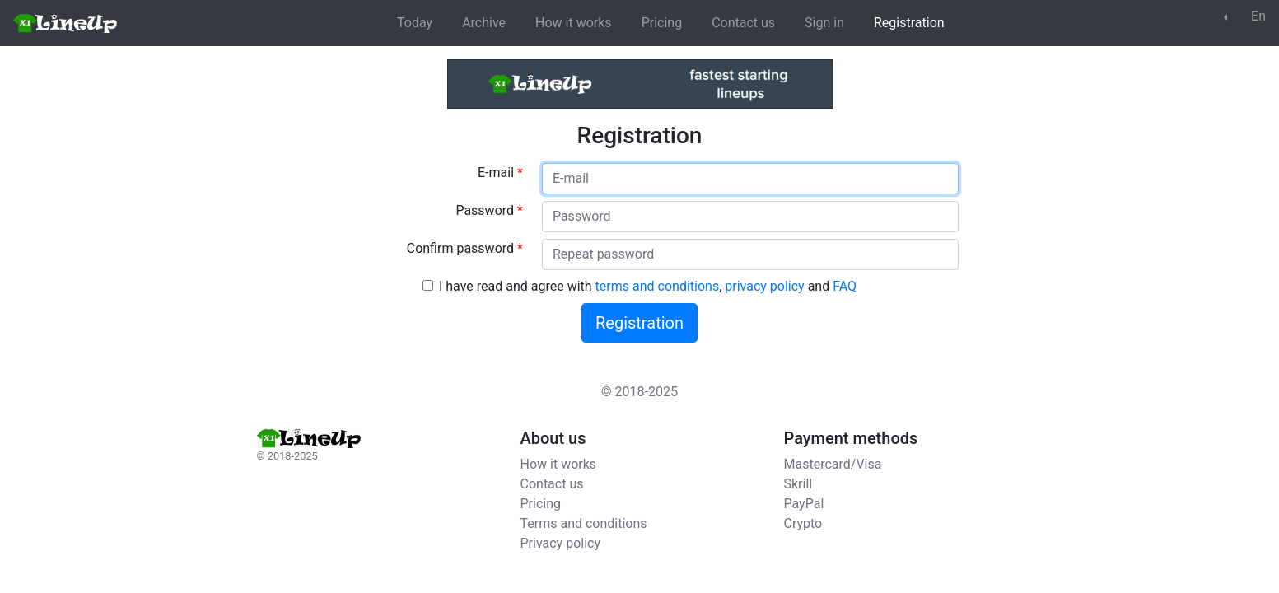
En (1248, 16)
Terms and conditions (583, 523)
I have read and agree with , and (648, 286)
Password (489, 210)
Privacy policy (560, 543)
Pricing (662, 22)
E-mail (500, 172)
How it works (573, 22)
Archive (484, 22)
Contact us (743, 22)
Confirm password (465, 248)
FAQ (845, 286)
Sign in (824, 22)
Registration (909, 22)
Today (414, 22)
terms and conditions (657, 286)
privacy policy (764, 286)
